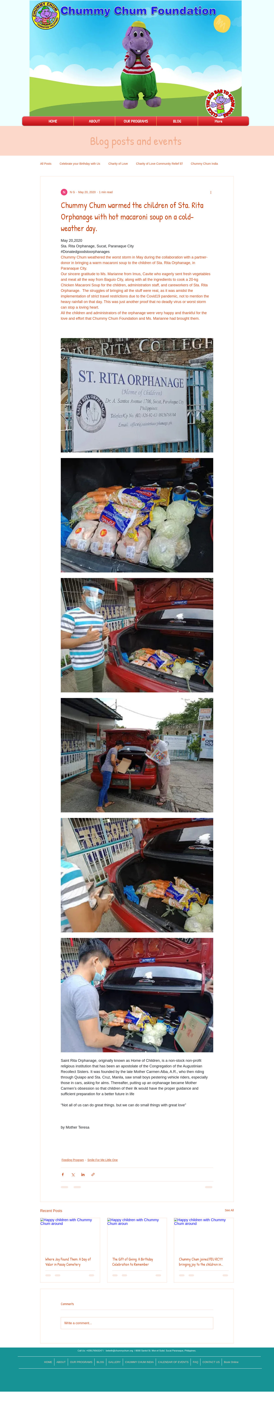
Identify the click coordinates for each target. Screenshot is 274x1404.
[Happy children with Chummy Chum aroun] (137, 1234)
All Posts (45, 163)
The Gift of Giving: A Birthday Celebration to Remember (132, 1262)
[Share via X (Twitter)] (73, 1174)
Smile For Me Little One (102, 1160)
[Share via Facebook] (63, 1174)
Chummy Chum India (204, 163)
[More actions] (210, 192)
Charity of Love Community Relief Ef (159, 163)
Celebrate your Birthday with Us (80, 163)
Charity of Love (118, 163)
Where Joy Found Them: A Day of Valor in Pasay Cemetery (68, 1262)
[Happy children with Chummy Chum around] (70, 1234)
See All (229, 1210)
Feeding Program (73, 1160)
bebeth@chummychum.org (119, 1350)
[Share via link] (93, 1174)
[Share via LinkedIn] (83, 1174)
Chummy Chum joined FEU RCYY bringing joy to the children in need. (201, 1262)
